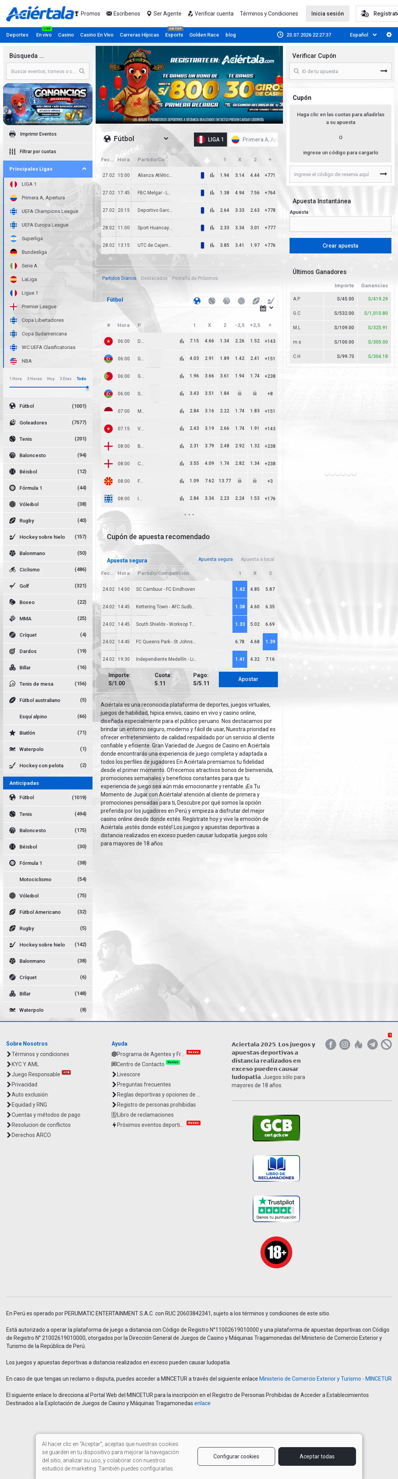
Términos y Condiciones (269, 13)
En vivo (44, 35)
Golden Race (204, 35)
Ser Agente (168, 13)
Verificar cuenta (214, 13)
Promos (90, 13)
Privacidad (24, 1084)
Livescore (128, 1074)
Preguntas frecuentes (144, 1084)
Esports (174, 35)
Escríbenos (126, 13)
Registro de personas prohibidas (156, 1105)
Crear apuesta (340, 246)
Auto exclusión (30, 1094)
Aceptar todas (317, 1456)
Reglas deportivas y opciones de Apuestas (159, 1094)
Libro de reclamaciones (145, 1115)
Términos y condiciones (40, 1054)
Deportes (17, 35)
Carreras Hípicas (139, 35)
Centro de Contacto (140, 1064)
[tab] (119, 278)
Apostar (248, 679)
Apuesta (299, 212)
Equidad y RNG (29, 1105)
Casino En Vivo (96, 35)
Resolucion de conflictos (41, 1125)
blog (230, 35)
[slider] (87, 387)
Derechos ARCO (31, 1135)
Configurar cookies (236, 1456)
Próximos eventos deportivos (151, 1125)
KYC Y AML (25, 1064)
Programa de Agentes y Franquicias (151, 1054)
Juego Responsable (36, 1074)
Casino (66, 35)
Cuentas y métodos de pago (46, 1115)
